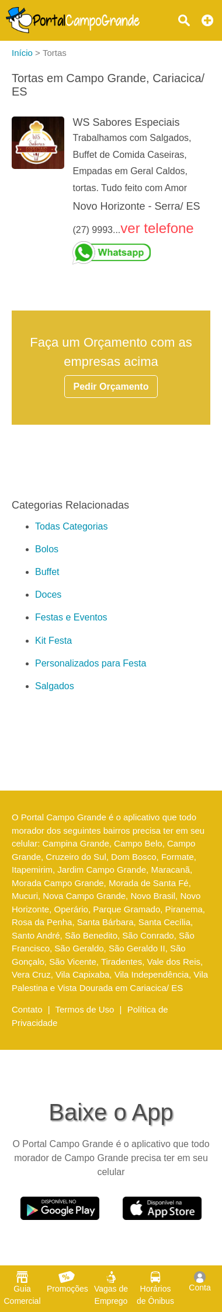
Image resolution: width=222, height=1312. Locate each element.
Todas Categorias (71, 526)
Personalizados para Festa (90, 663)
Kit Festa (53, 641)
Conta (199, 1281)
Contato (27, 1009)
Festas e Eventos (71, 617)
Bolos (46, 549)
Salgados (54, 686)
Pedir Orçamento (111, 387)
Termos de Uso (85, 1009)
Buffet (47, 572)
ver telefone (156, 228)
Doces (48, 594)
